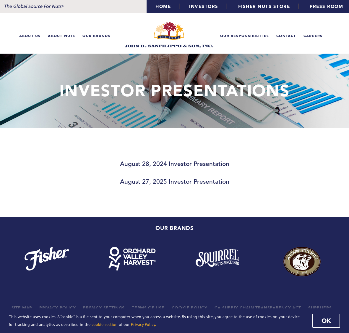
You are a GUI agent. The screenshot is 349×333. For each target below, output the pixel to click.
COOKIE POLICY (189, 307)
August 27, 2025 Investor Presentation (174, 181)
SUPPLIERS (320, 307)
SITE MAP (22, 307)
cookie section (105, 324)
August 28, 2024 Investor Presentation (174, 164)
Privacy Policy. (143, 324)
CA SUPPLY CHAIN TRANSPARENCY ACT (258, 307)
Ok (326, 320)
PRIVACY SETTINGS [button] (104, 307)
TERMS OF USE (148, 307)
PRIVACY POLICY (57, 307)
